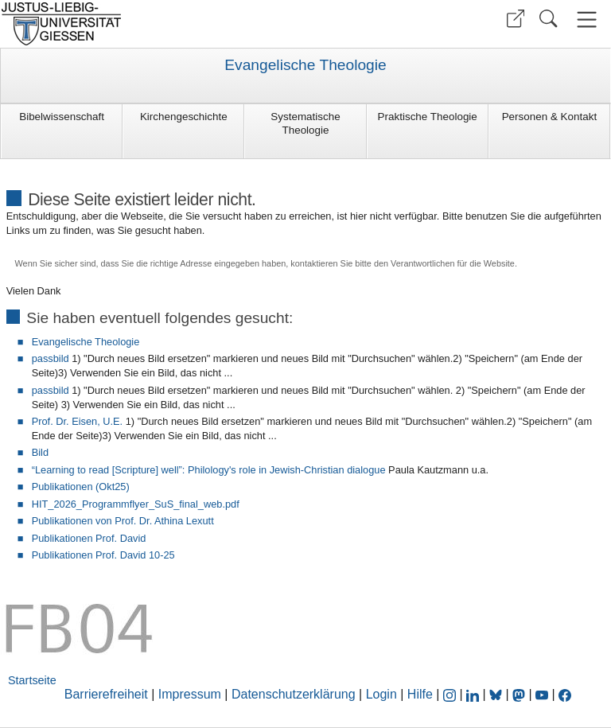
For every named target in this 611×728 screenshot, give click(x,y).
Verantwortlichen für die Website (453, 263)
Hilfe (420, 694)
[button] (515, 19)
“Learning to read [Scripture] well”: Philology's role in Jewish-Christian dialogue (209, 470)
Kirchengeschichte (184, 117)
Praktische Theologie (427, 117)
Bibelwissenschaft (61, 117)
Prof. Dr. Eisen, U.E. (77, 421)
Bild (40, 452)
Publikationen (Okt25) (81, 486)
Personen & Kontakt (549, 117)
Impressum (189, 694)
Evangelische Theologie (305, 65)
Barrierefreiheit (106, 694)
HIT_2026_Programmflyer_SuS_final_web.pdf (135, 504)
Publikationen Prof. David (89, 538)
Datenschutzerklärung (294, 694)
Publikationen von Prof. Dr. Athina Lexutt (123, 521)
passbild (50, 358)
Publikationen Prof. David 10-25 (103, 555)
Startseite (32, 680)
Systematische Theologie (305, 123)
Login (383, 694)
